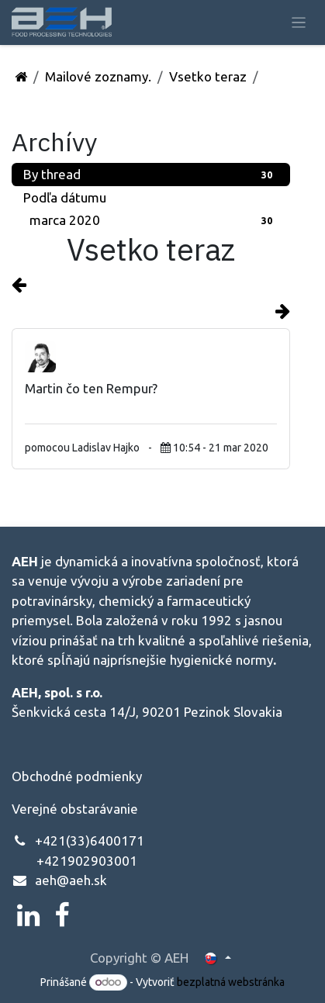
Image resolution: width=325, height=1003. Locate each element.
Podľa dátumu (64, 197)
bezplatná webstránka (231, 982)
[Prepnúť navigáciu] (299, 22)
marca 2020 (153, 220)
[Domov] (21, 76)
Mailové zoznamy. (98, 76)
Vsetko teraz (208, 76)
